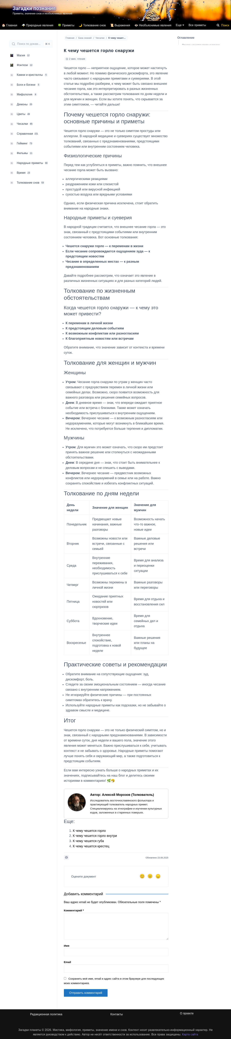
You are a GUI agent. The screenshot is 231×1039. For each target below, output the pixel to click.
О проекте (186, 1013)
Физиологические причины (201, 54)
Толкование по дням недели (198, 110)
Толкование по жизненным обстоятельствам (197, 71)
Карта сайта (190, 1034)
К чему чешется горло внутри (95, 836)
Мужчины (190, 103)
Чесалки (100, 38)
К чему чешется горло (89, 831)
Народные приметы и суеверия (203, 61)
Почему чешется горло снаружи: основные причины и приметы (201, 47)
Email (67, 962)
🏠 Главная (9, 25)
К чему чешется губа (88, 841)
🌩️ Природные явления (37, 25)
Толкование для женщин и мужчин (202, 89)
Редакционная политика (46, 1014)
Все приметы (197, 25)
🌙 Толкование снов (92, 25)
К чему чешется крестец (91, 846)
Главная (70, 38)
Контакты (116, 1014)
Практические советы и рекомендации (196, 120)
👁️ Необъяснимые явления (152, 25)
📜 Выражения (120, 25)
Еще (179, 25)
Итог (184, 129)
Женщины (191, 95)
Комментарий (74, 910)
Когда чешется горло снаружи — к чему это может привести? (204, 80)
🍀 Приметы (66, 25)
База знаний (84, 38)
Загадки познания (34, 8)
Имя (66, 945)
